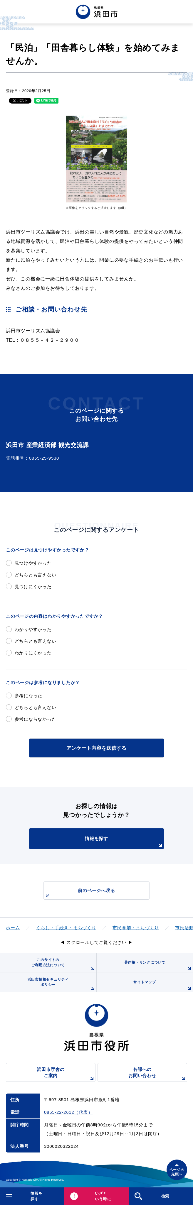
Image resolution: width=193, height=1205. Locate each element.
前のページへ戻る (79, 893)
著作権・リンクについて (158, 966)
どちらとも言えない (35, 574)
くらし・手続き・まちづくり (66, 927)
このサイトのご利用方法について (63, 965)
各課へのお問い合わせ (157, 1074)
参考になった (29, 695)
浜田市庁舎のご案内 (66, 1074)
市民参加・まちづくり (136, 927)
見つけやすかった (33, 563)
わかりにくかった (33, 652)
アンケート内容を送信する (96, 748)
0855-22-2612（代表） (68, 1112)
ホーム (13, 927)
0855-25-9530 (44, 458)
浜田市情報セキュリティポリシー (62, 984)
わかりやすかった (33, 629)
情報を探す (124, 842)
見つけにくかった (33, 586)
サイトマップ (163, 986)
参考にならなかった (35, 719)
